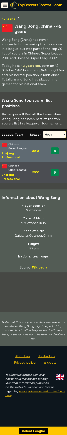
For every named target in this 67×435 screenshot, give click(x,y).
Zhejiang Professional (11, 155)
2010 (35, 172)
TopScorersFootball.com (39, 5)
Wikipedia (39, 267)
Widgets (50, 366)
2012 (35, 151)
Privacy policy (25, 366)
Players (9, 18)
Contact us (46, 360)
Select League (33, 431)
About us (22, 360)
